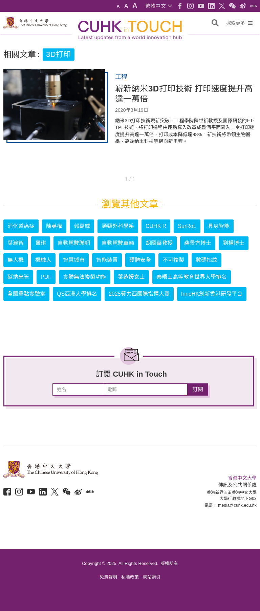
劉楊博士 (233, 243)
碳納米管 (18, 277)
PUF (46, 277)
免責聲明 (108, 577)
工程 (121, 77)
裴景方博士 (197, 243)
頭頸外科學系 (118, 226)
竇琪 (40, 243)
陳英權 (54, 226)
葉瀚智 (15, 243)
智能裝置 (107, 260)
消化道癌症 (21, 226)
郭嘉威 (82, 226)
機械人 (43, 260)
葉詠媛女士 (131, 277)
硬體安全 (140, 260)
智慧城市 (74, 260)
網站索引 (151, 577)
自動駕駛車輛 (118, 243)
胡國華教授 (159, 243)
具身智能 (219, 226)
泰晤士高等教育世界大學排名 (191, 277)
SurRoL (187, 226)
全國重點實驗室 (26, 294)
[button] (158, 5)
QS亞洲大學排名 (77, 294)
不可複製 (173, 260)
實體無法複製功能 (84, 277)
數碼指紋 (206, 260)
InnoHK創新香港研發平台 (211, 294)
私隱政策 (130, 577)
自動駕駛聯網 (74, 243)
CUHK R (156, 226)
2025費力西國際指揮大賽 (139, 294)
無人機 (15, 260)
